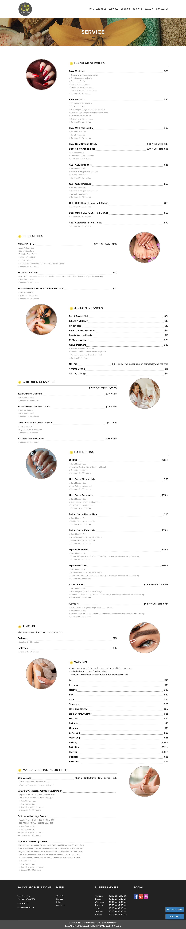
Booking (125, 9)
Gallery (149, 9)
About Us (101, 9)
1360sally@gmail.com (25, 908)
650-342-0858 (23, 903)
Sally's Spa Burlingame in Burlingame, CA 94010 (90, 926)
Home (91, 9)
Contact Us (162, 9)
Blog (118, 926)
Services (113, 9)
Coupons (137, 9)
